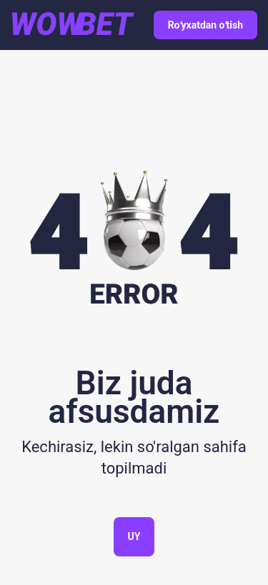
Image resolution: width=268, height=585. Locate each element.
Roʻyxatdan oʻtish (205, 25)
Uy (134, 536)
